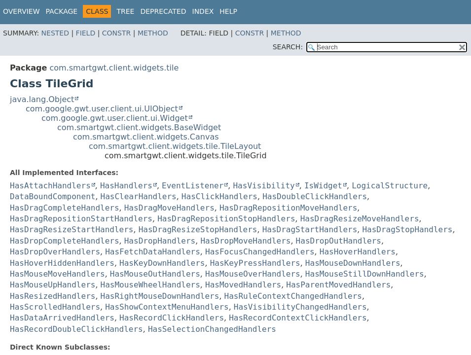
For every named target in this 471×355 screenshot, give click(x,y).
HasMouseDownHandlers (352, 263)
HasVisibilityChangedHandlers (300, 307)
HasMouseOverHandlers (252, 274)
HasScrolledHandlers (55, 307)
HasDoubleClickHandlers (314, 196)
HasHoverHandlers (358, 251)
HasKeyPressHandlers (255, 263)
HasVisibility (263, 185)
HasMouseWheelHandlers (150, 284)
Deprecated (163, 11)
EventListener (192, 185)
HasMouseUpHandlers (52, 284)
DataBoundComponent (52, 196)
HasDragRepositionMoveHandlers (288, 208)
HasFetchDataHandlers (152, 251)
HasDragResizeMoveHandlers (359, 218)
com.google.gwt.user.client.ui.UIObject (102, 108)
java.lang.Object (42, 99)
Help (228, 11)
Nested (55, 33)
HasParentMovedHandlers (338, 284)
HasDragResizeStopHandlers (198, 229)
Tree (125, 11)
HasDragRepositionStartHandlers (81, 218)
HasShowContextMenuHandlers (166, 307)
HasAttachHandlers (50, 185)
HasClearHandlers (139, 196)
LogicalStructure (390, 185)
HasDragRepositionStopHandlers (226, 218)
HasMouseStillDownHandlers (364, 274)
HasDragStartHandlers (310, 229)
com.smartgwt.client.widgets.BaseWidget (139, 127)
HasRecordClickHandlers (171, 317)
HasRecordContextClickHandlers (297, 317)
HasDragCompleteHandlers (64, 208)
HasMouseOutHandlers (155, 274)
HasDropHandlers (160, 241)
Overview (21, 11)
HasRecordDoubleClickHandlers (76, 329)
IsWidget (323, 185)
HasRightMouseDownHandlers (160, 296)
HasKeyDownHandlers (162, 263)
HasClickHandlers (219, 196)
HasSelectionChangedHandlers (212, 329)
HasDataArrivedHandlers (62, 317)
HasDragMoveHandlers (169, 208)
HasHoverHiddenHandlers (62, 263)
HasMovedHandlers (243, 284)
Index (203, 11)
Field (86, 33)
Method (153, 33)
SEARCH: (288, 47)
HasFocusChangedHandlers (260, 251)
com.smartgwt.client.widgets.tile (114, 67)
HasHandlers (126, 185)
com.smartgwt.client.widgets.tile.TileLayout (175, 146)
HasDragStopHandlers (407, 229)
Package (62, 11)
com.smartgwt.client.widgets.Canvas (146, 137)
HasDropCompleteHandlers (64, 241)
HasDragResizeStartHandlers (71, 229)
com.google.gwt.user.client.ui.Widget (114, 118)
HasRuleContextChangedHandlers (293, 296)
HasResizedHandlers (52, 296)
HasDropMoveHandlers (245, 241)
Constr (116, 33)
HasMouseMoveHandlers (57, 274)
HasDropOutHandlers (338, 241)
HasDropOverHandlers (55, 251)
